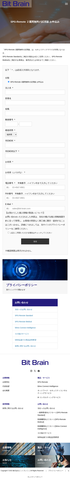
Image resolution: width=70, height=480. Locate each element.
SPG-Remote (43, 382)
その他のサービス (22, 334)
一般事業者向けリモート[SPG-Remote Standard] (53, 413)
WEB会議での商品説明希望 (25, 340)
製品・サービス (44, 378)
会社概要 (5, 390)
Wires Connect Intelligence (25, 328)
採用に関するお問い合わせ (25, 346)
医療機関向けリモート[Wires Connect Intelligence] (52, 427)
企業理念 (5, 382)
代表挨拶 (5, 386)
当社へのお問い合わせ (23, 309)
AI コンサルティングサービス (49, 397)
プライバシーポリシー (55, 471)
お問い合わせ (43, 404)
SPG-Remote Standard (24, 316)
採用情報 (5, 404)
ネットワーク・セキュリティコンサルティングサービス (52, 391)
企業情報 (5, 378)
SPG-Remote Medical (23, 322)
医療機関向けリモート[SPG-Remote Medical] (52, 420)
